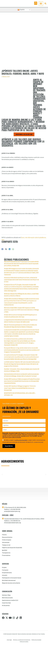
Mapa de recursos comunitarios (11, 583)
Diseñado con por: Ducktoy (38, 634)
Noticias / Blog (6, 595)
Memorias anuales (7, 597)
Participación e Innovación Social (11, 578)
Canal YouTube (6, 603)
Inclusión (4, 575)
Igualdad (4, 550)
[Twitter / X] (6, 250)
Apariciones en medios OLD (10, 600)
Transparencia (6, 552)
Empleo (4, 567)
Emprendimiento (7, 572)
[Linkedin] (9, 250)
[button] (35, 3)
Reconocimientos (7, 537)
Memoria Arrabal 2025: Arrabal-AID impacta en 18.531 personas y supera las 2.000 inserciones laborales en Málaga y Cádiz (21, 311)
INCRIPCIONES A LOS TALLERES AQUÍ (24, 135)
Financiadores (6, 555)
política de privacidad (21, 440)
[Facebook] (2, 250)
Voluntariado (5, 542)
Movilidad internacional (8, 580)
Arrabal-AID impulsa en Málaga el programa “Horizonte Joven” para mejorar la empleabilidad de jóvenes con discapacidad (20, 389)
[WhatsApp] (13, 250)
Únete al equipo (6, 540)
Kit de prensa (6, 605)
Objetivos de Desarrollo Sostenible (12, 547)
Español (21, 11)
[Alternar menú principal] (41, 4)
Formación (5, 570)
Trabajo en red (6, 545)
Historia (4, 534)
